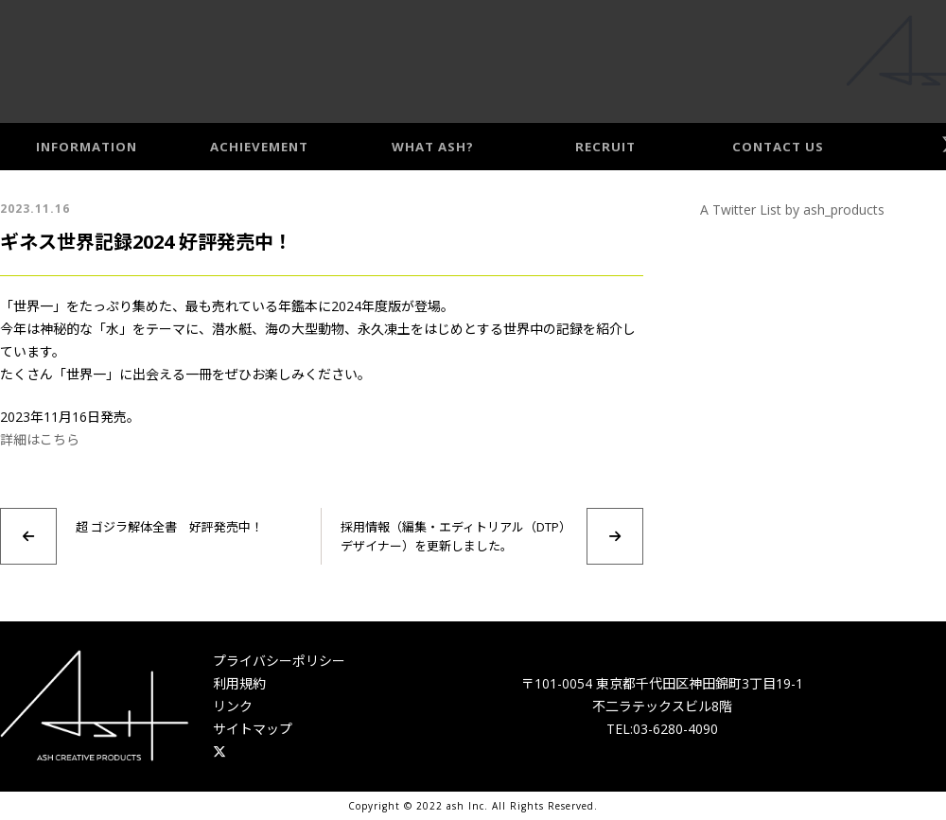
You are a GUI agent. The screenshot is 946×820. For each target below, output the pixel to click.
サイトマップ (252, 729)
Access (914, 58)
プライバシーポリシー (279, 661)
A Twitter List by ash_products (792, 209)
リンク (233, 706)
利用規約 (239, 683)
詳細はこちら (39, 439)
